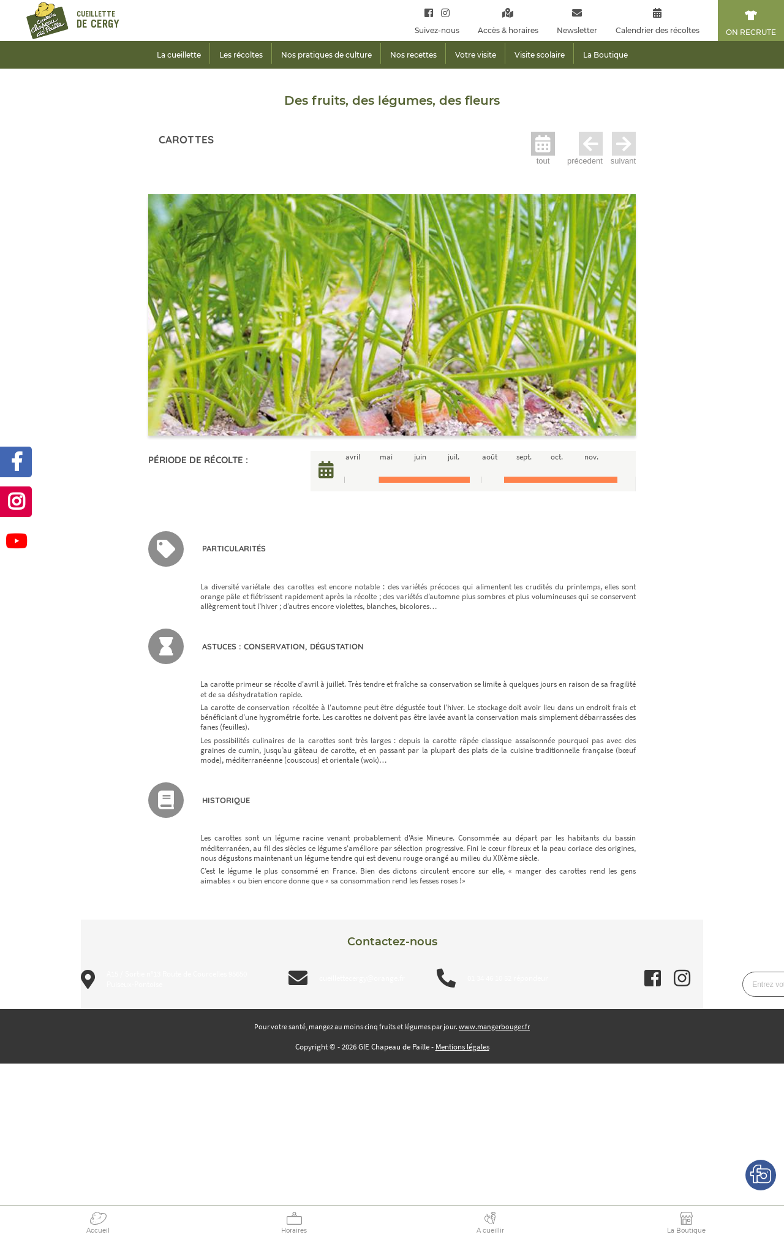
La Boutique (686, 1230)
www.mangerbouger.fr (494, 1026)
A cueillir (490, 1230)
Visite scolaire (539, 54)
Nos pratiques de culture (326, 54)
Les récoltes (241, 54)
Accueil (98, 1230)
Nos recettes (413, 54)
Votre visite (475, 54)
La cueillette (179, 54)
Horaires (294, 1230)
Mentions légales (462, 1047)
